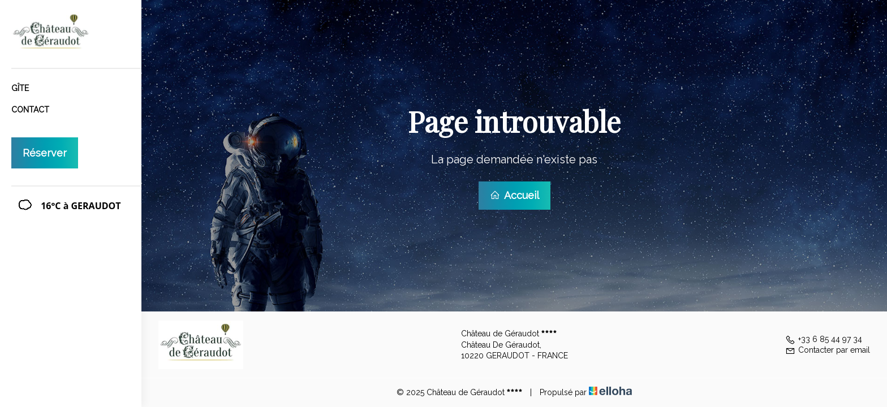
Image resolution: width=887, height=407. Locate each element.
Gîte (20, 88)
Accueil (514, 195)
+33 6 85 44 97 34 (823, 339)
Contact (30, 109)
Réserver (45, 153)
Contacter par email (827, 349)
